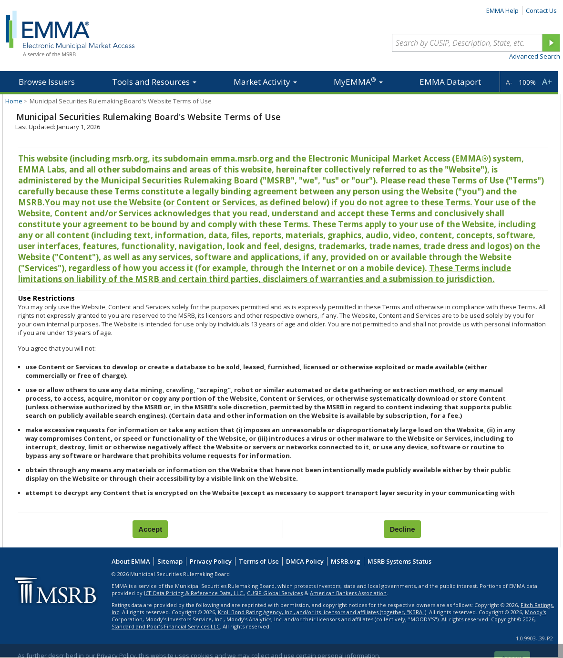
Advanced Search (534, 56)
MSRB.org (345, 561)
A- (509, 82)
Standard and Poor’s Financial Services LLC (166, 626)
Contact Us (541, 10)
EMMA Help (502, 10)
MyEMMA (358, 81)
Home (13, 101)
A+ (547, 81)
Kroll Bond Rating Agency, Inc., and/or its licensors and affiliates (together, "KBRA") (322, 612)
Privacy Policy (211, 561)
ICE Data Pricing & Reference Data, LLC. (194, 593)
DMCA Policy (305, 561)
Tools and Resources (154, 81)
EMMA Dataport (450, 81)
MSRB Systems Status (399, 561)
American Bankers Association (348, 593)
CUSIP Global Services (275, 593)
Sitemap (170, 561)
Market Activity (265, 81)
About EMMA (131, 561)
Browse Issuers (47, 81)
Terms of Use (259, 561)
